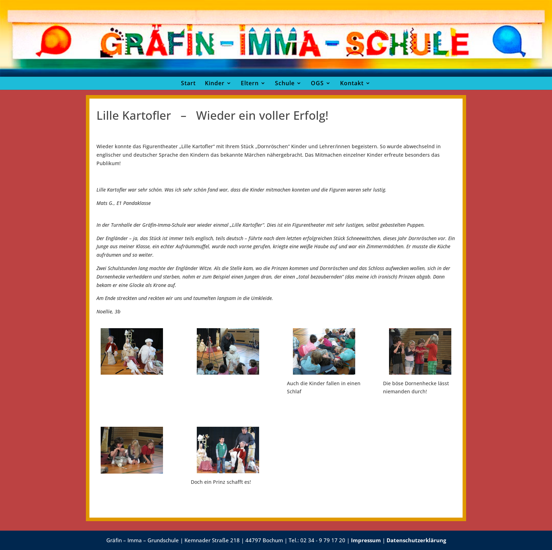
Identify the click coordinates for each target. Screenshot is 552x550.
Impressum (366, 540)
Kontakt (352, 83)
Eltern (250, 83)
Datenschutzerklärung (416, 540)
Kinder (215, 83)
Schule (285, 83)
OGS (317, 83)
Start (188, 83)
